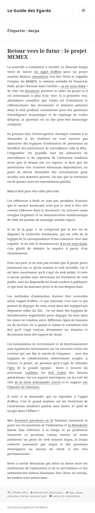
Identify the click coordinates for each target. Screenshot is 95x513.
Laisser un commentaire (66, 496)
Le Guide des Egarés (29, 10)
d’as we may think (73, 244)
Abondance (40, 76)
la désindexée (78, 425)
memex (24, 496)
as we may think (73, 86)
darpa (79, 492)
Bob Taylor (57, 373)
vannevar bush (38, 496)
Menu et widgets (84, 14)
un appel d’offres (47, 72)
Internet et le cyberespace (48, 492)
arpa (72, 492)
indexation (13, 496)
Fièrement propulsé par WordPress (27, 507)
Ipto (12, 368)
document (32, 91)
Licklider (31, 373)
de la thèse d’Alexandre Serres (38, 382)
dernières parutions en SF (33, 420)
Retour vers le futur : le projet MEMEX (47, 53)
